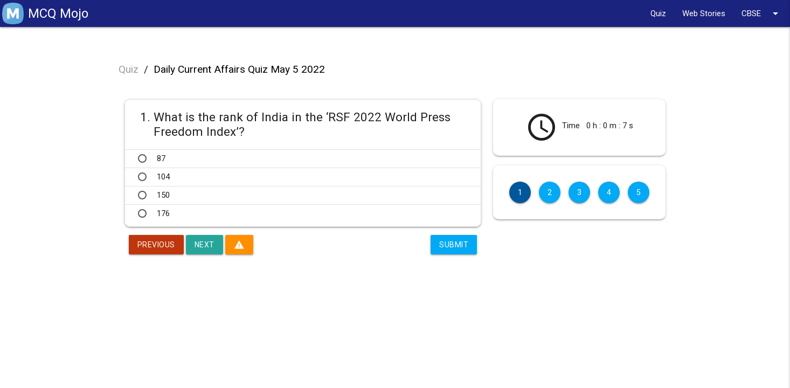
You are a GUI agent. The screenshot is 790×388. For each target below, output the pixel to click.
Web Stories (703, 13)
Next (204, 244)
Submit (453, 244)
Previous (156, 244)
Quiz (658, 13)
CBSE (762, 13)
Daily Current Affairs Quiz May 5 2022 (239, 69)
